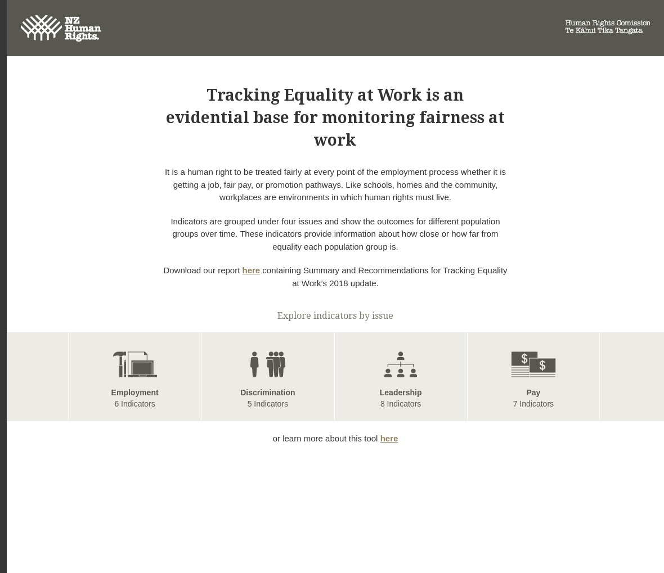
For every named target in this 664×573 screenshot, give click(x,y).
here (251, 270)
